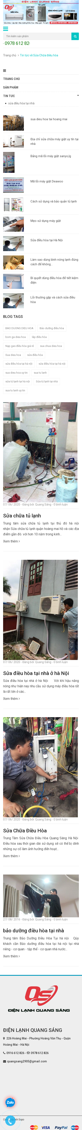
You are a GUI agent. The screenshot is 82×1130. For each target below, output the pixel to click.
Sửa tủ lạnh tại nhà (47, 381)
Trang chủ (9, 55)
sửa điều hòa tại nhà (21, 103)
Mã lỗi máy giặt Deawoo (47, 181)
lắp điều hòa (39, 337)
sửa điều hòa (35, 354)
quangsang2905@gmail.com (27, 1061)
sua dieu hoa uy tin (16, 372)
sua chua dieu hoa (51, 346)
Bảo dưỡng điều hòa (52, 328)
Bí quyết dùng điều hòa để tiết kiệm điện (54, 280)
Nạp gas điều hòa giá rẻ (19, 346)
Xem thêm (11, 541)
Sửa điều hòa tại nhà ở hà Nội (36, 673)
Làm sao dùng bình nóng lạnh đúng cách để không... (54, 262)
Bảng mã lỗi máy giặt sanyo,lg (51, 156)
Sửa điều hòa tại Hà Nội (47, 240)
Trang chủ (11, 79)
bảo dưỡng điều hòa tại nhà (33, 931)
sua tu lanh (40, 372)
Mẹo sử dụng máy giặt (46, 221)
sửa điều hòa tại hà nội (18, 363)
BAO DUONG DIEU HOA (19, 328)
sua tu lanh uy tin (15, 390)
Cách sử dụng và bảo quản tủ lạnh (54, 201)
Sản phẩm (10, 87)
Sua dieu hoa (13, 354)
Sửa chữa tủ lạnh (22, 516)
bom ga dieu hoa (15, 337)
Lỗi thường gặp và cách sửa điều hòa (53, 300)
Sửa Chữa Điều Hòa (25, 831)
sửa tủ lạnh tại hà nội (17, 381)
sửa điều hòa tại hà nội (52, 363)
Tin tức (41, 96)
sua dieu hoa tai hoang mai (49, 119)
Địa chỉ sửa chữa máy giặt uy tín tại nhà (54, 141)
